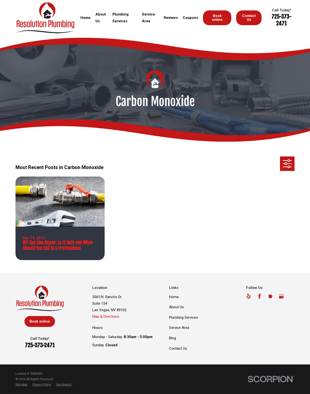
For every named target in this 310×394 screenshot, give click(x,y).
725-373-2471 (281, 20)
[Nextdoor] (270, 296)
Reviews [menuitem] (171, 17)
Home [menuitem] (85, 17)
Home (174, 297)
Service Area (179, 327)
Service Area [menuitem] (148, 17)
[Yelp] (248, 296)
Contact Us (249, 18)
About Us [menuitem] (100, 17)
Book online (217, 18)
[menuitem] (21, 384)
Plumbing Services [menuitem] (120, 17)
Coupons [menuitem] (190, 17)
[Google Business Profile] (281, 296)
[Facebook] (259, 296)
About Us (176, 307)
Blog (172, 338)
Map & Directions (105, 316)
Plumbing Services (183, 317)
